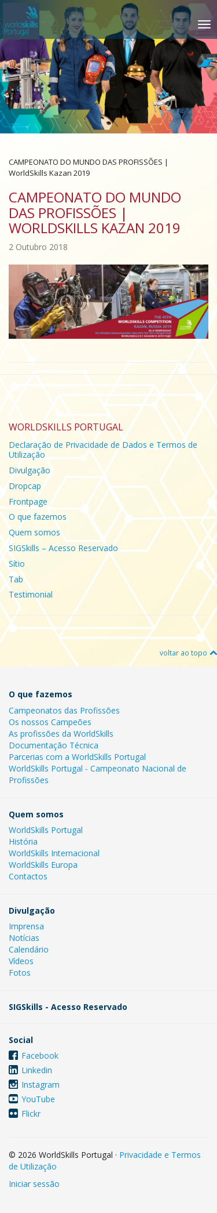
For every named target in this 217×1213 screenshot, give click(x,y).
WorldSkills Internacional (54, 853)
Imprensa (26, 926)
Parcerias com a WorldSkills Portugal (77, 756)
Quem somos (34, 532)
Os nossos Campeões (50, 721)
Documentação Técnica (53, 745)
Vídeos (21, 960)
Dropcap (25, 485)
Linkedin (36, 1070)
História (23, 841)
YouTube (38, 1099)
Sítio (17, 563)
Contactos (28, 876)
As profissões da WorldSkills (61, 733)
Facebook (39, 1055)
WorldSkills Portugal (46, 829)
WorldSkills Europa (43, 864)
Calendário (29, 949)
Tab (16, 579)
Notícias (24, 937)
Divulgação (29, 470)
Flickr (31, 1113)
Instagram (40, 1084)
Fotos (20, 972)
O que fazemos (38, 516)
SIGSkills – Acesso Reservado (63, 547)
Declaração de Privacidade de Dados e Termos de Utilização (103, 449)
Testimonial (31, 594)
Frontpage (28, 501)
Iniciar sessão (34, 1183)
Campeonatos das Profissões (64, 710)
